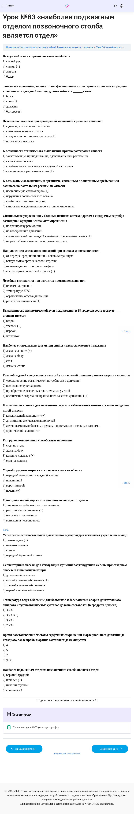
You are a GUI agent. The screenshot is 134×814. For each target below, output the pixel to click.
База (6, 530)
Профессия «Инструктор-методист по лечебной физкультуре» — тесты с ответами (50, 47)
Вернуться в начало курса (67, 753)
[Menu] (8, 6)
